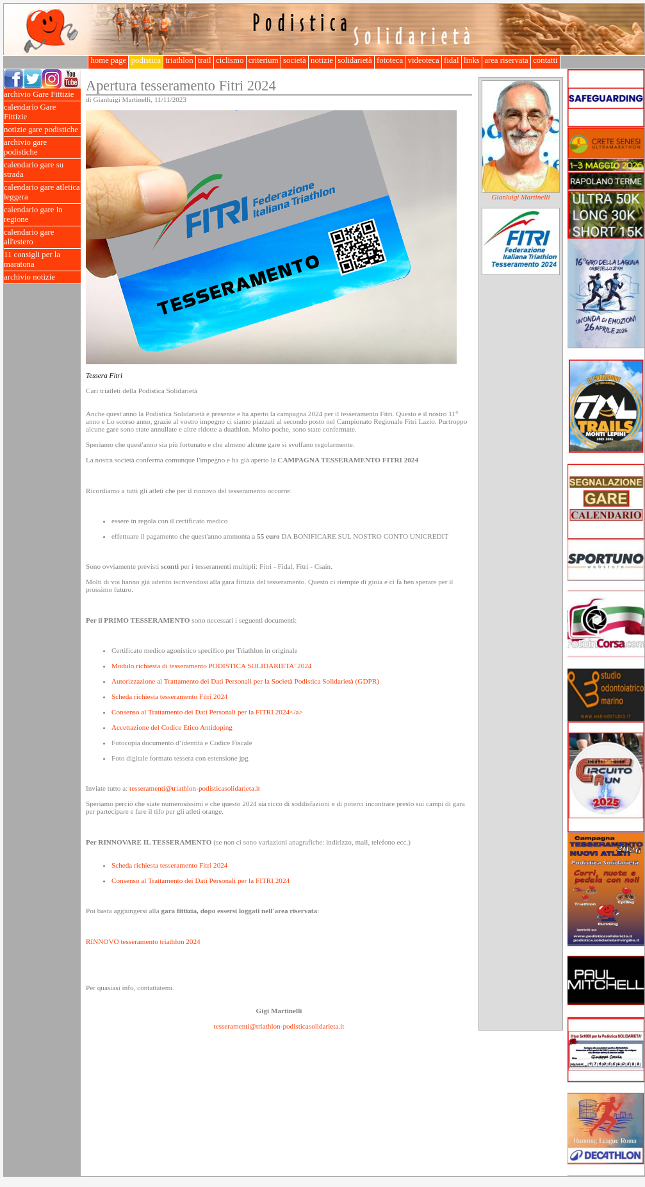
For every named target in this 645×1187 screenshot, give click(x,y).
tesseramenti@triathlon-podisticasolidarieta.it (194, 788)
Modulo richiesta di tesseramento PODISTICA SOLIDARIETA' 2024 (211, 665)
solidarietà (355, 60)
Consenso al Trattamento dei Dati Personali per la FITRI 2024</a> (207, 712)
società (294, 60)
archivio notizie (42, 277)
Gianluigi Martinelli (520, 197)
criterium (264, 60)
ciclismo (230, 60)
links (472, 60)
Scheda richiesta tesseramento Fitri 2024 (169, 696)
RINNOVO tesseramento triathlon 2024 (143, 941)
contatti (545, 60)
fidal (451, 60)
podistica (146, 60)
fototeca (390, 60)
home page (108, 60)
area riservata (506, 60)
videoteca (423, 60)
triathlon (179, 60)
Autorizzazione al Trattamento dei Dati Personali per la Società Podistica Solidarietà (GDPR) (245, 681)
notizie (322, 60)
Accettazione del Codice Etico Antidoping (172, 727)
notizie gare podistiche (42, 130)
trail (204, 60)
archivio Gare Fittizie (42, 94)
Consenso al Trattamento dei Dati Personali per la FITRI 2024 (200, 880)
